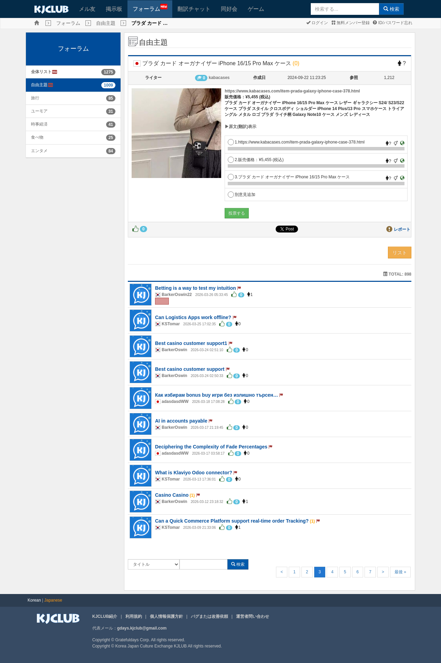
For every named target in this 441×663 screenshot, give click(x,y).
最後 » (400, 572)
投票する (236, 213)
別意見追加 (241, 194)
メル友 (87, 9)
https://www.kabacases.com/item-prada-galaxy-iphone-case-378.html (292, 91)
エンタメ (39, 150)
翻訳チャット (194, 9)
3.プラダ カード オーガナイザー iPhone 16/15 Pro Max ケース (289, 177)
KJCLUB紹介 (104, 616)
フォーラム (150, 8)
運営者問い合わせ (252, 616)
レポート (402, 229)
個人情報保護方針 (166, 616)
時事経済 (39, 124)
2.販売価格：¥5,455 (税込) (256, 160)
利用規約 (133, 616)
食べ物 (37, 137)
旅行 (35, 98)
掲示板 (114, 9)
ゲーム (256, 9)
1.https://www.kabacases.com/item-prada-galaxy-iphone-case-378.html (296, 142)
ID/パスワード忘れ (392, 22)
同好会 (229, 9)
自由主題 (105, 23)
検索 (391, 9)
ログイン (317, 22)
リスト (399, 252)
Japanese (53, 600)
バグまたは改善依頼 (209, 616)
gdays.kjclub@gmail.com (142, 628)
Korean (34, 600)
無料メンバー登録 (350, 22)
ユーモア (39, 111)
